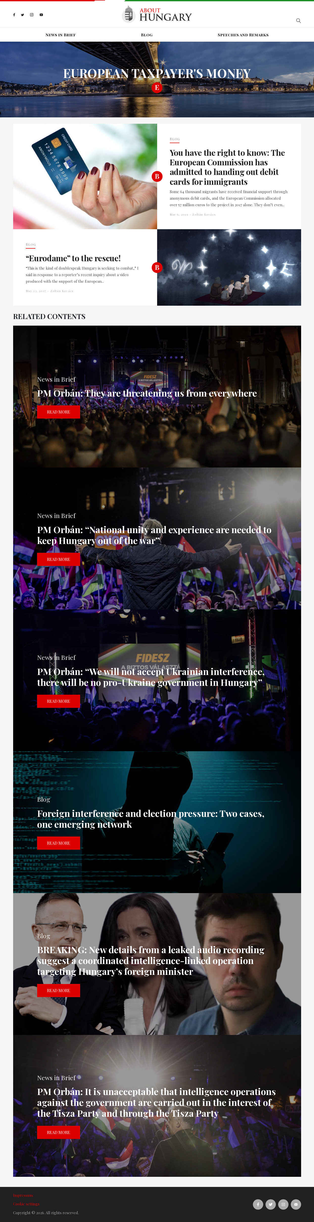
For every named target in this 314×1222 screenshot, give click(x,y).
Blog (147, 34)
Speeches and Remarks (243, 34)
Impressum (23, 1195)
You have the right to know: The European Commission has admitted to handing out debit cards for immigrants (227, 167)
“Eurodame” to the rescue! (73, 258)
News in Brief (60, 34)
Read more (58, 411)
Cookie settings (26, 1203)
